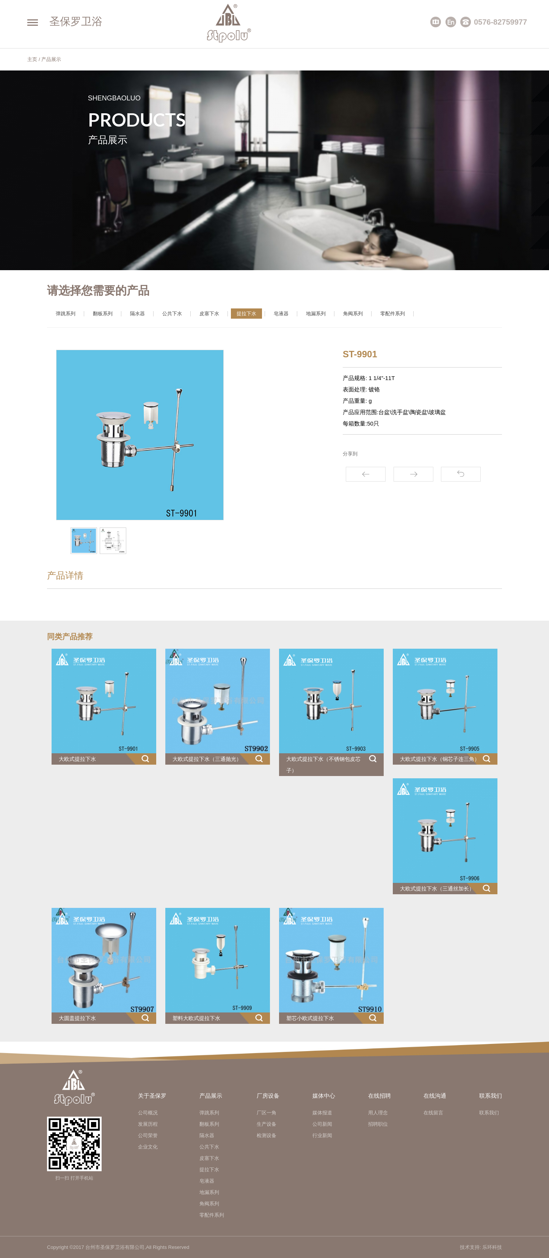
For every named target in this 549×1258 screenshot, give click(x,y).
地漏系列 (316, 313)
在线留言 (433, 1113)
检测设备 (266, 1135)
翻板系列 (103, 313)
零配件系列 (392, 313)
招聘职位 (378, 1124)
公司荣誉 (148, 1135)
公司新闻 (322, 1124)
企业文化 (148, 1147)
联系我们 (489, 1113)
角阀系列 (353, 313)
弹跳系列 (65, 313)
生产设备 (266, 1124)
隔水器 (137, 313)
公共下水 (172, 313)
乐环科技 (492, 1247)
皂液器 (281, 313)
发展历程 (148, 1124)
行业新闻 (322, 1135)
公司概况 (148, 1113)
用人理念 (378, 1113)
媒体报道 (322, 1113)
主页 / (33, 59)
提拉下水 (246, 313)
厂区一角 (266, 1113)
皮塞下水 (209, 313)
